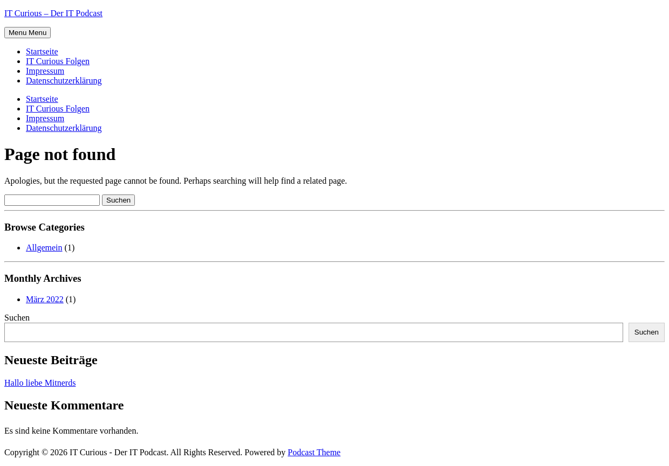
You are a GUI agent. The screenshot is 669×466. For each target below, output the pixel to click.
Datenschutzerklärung (63, 80)
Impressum (45, 70)
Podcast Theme (314, 452)
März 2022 (45, 299)
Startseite (42, 51)
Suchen (17, 317)
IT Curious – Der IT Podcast (53, 13)
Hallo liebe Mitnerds (40, 382)
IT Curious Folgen (58, 61)
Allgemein (44, 247)
